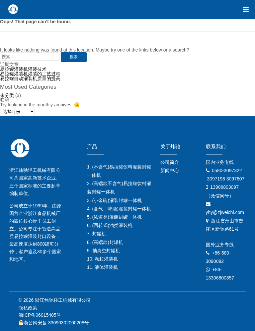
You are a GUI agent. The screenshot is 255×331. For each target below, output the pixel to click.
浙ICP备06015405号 (40, 315)
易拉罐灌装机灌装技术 (23, 69)
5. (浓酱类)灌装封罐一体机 (114, 217)
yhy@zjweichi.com (225, 212)
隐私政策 (28, 307)
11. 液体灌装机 (102, 267)
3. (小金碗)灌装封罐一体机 (114, 200)
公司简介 (169, 162)
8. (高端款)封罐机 (105, 242)
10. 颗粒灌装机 (102, 259)
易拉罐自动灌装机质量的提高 (30, 78)
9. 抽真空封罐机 (103, 250)
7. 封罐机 (96, 233)
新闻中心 (169, 170)
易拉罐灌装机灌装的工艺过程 (30, 73)
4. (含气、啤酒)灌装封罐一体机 (119, 208)
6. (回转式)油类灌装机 (109, 225)
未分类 (7, 95)
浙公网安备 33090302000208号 (54, 322)
